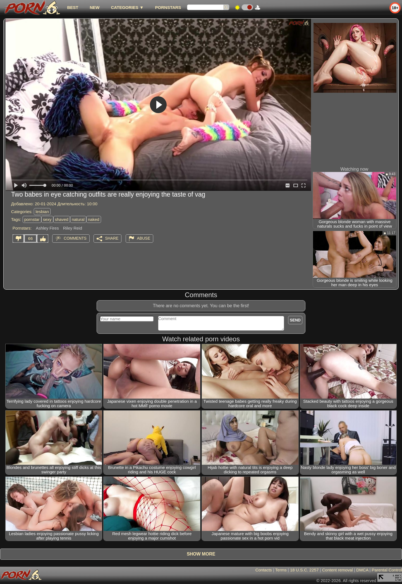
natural (78, 219)
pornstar (32, 219)
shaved (61, 219)
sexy (47, 219)
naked (93, 219)
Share (111, 238)
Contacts (263, 570)
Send (295, 320)
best (72, 7)
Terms (281, 570)
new (94, 7)
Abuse (143, 238)
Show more (201, 554)
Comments (75, 238)
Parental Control (387, 570)
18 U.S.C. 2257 (304, 570)
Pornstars (168, 7)
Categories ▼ (127, 7)
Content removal (337, 570)
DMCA (362, 570)
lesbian (42, 211)
